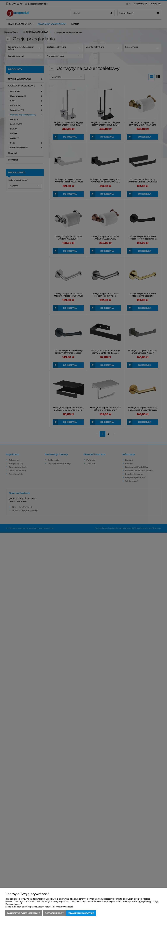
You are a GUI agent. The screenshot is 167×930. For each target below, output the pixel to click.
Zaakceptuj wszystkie (81, 913)
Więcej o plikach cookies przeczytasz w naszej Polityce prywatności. (39, 906)
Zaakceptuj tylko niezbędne (23, 913)
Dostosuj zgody (54, 913)
